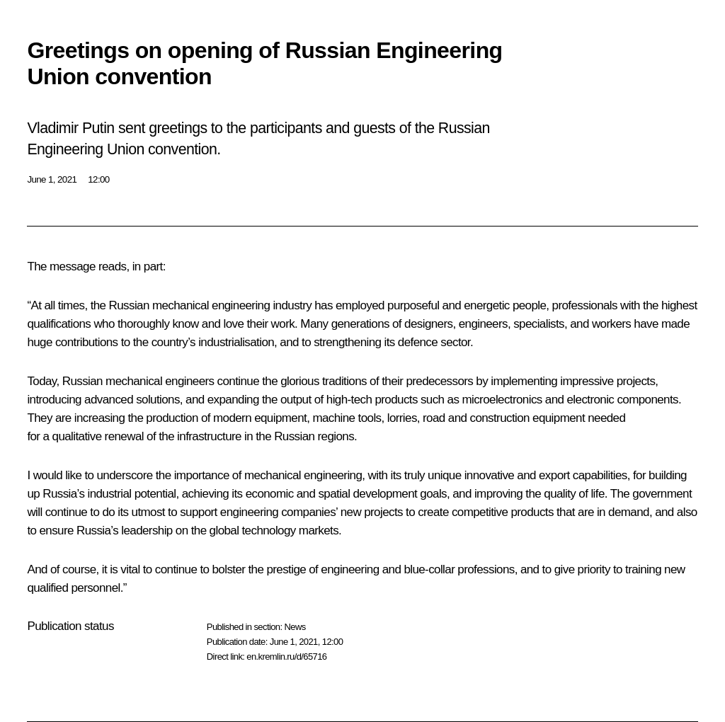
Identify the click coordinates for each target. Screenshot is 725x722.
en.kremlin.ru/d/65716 (286, 656)
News (294, 626)
